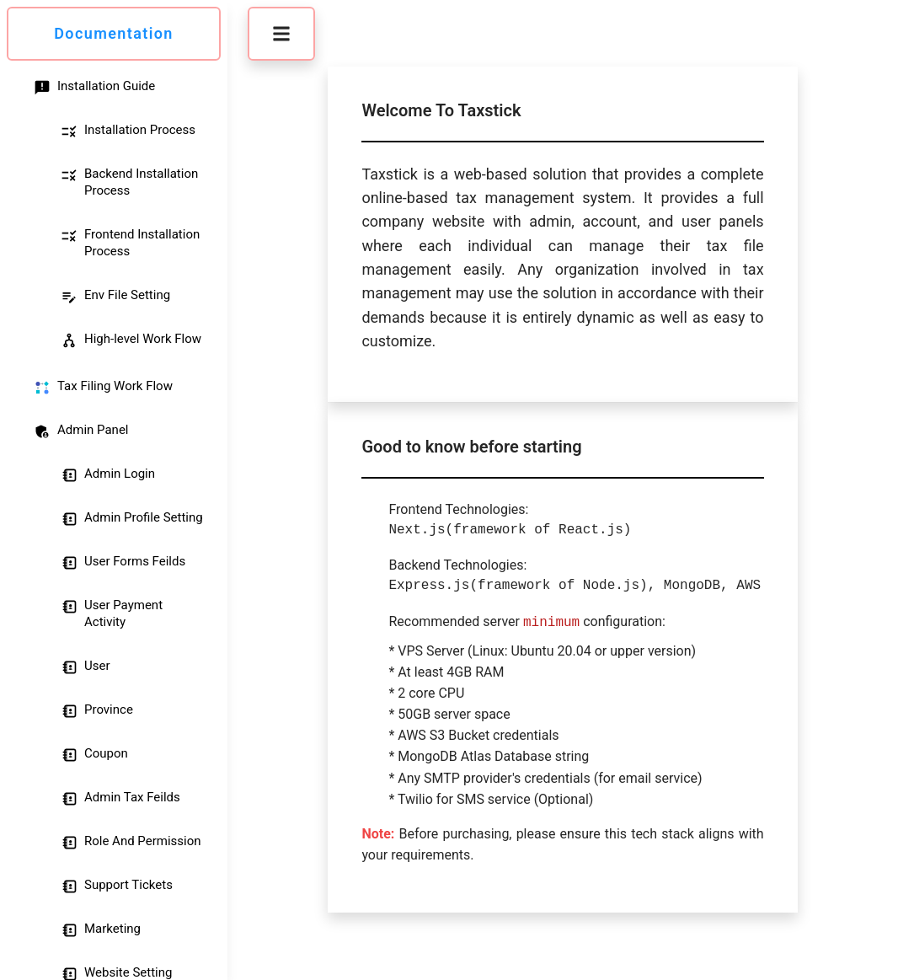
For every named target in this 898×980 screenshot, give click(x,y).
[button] (281, 33)
